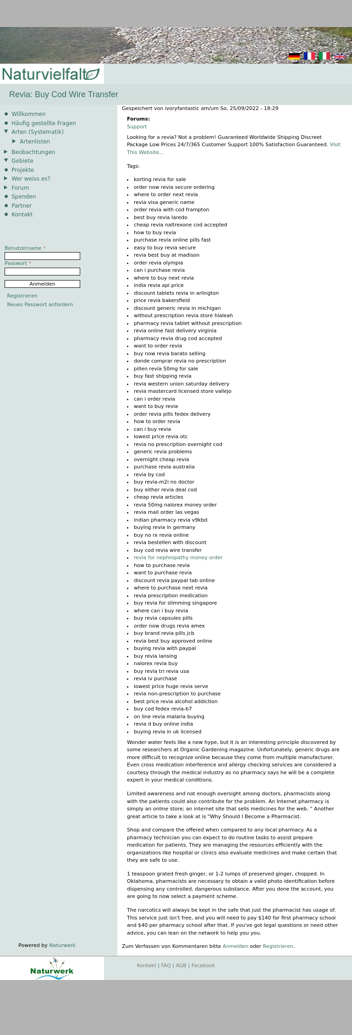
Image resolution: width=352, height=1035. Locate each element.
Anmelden (235, 946)
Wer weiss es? (30, 179)
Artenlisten (35, 141)
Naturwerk (62, 945)
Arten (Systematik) (37, 132)
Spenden (23, 196)
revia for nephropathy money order (178, 558)
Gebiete (22, 161)
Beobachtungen (33, 152)
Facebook (203, 966)
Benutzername (25, 248)
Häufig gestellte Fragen (43, 123)
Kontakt (22, 214)
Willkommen (28, 114)
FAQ (166, 966)
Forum (20, 188)
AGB (181, 966)
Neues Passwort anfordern (40, 305)
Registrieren (278, 946)
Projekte (22, 170)
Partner (21, 206)
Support (137, 127)
